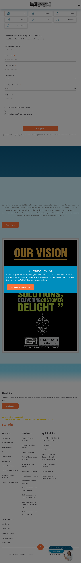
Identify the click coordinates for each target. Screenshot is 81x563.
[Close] (39, 269)
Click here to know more (20, 287)
